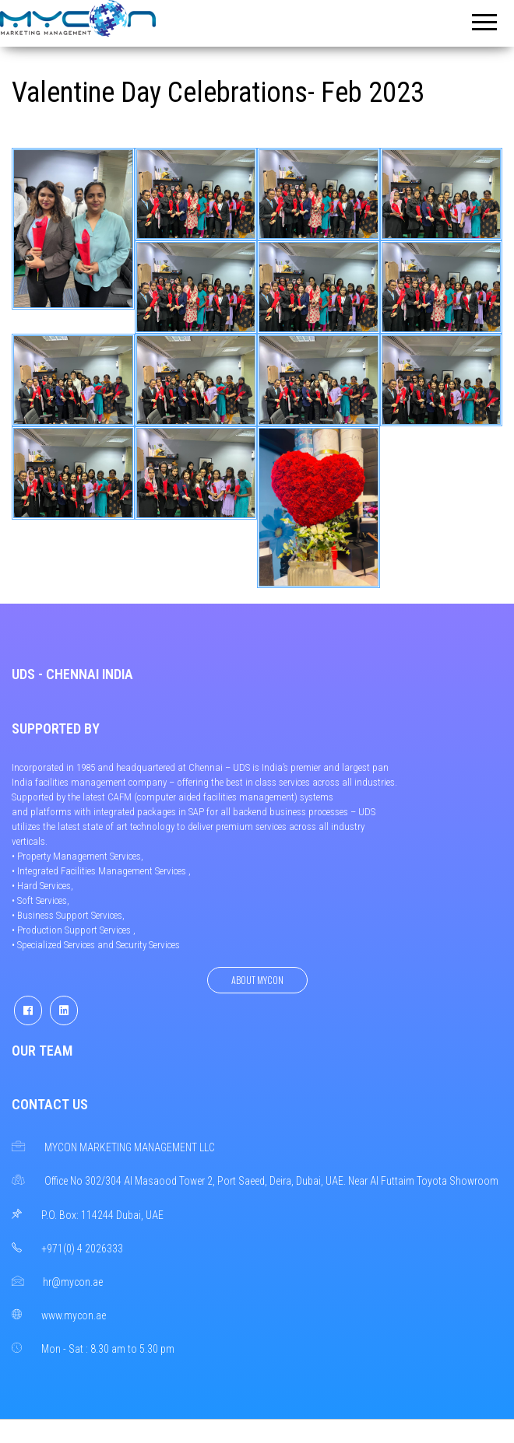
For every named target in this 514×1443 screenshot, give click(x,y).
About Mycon (257, 979)
